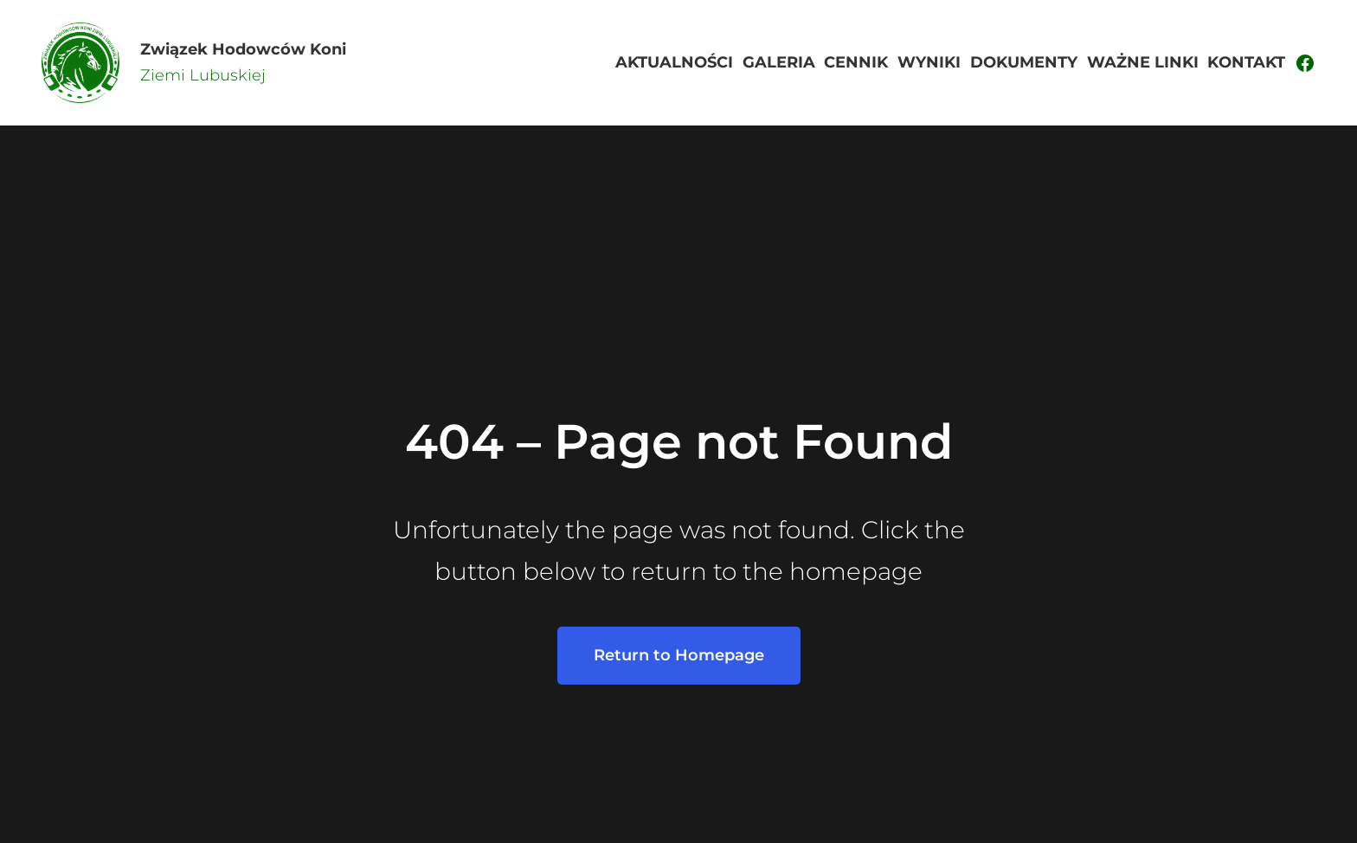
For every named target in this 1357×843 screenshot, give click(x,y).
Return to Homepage (679, 655)
